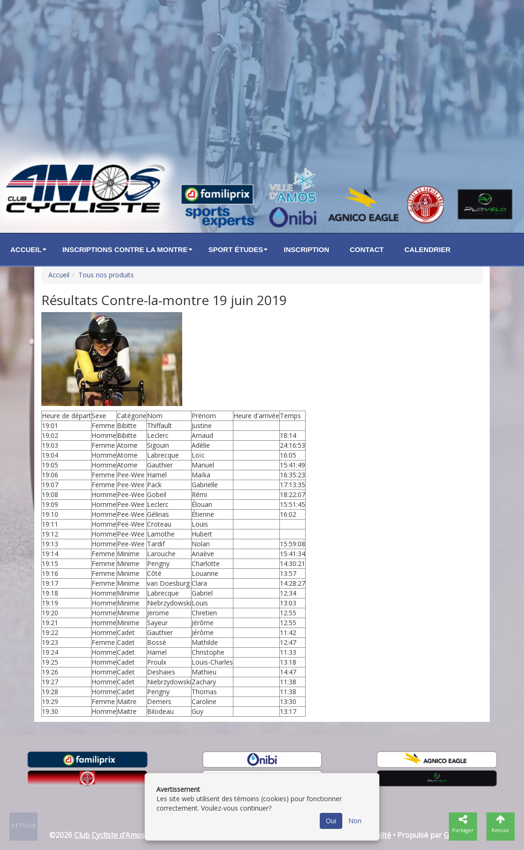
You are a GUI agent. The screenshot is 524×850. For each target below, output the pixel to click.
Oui (331, 820)
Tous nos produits (106, 274)
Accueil (26, 249)
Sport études (235, 249)
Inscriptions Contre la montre (125, 249)
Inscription (306, 249)
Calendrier (427, 249)
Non (355, 820)
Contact (367, 249)
